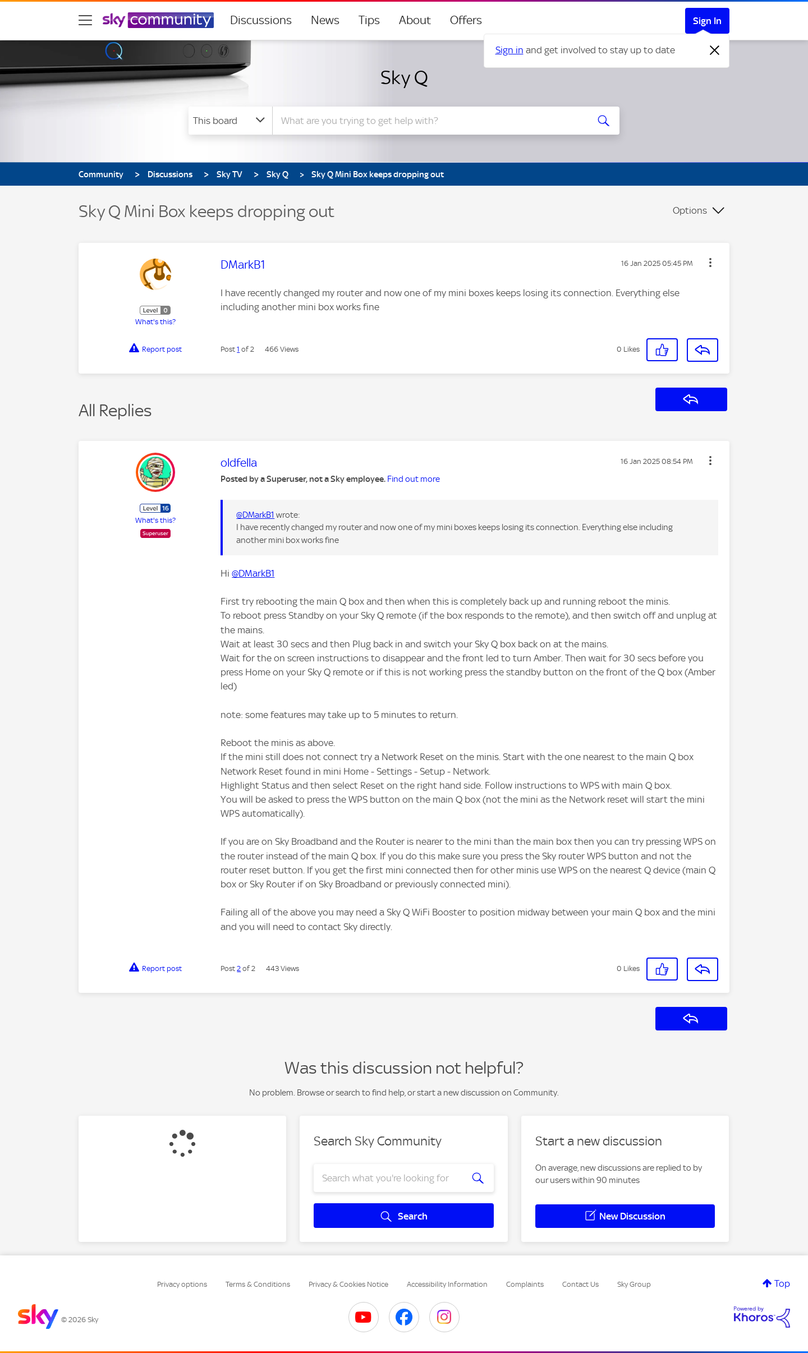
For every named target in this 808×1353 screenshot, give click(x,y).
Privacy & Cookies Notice (348, 1284)
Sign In (707, 20)
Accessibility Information (447, 1284)
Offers (466, 20)
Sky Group (634, 1284)
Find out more (413, 479)
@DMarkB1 (255, 515)
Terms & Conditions (258, 1284)
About (415, 20)
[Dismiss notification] (715, 50)
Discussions (261, 20)
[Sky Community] (158, 20)
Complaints (525, 1284)
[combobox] (429, 121)
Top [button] (782, 1283)
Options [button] (690, 210)
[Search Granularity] (230, 121)
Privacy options (182, 1284)
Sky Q (404, 77)
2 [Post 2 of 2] (239, 968)
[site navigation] (85, 20)
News (325, 20)
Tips (369, 20)
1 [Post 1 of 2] (238, 349)
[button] (710, 262)
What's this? (155, 321)
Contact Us (580, 1284)
